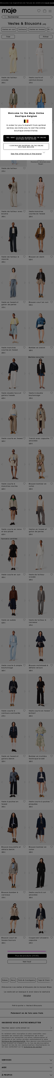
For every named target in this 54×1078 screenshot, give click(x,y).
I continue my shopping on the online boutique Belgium (27, 146)
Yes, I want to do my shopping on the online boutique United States (27, 138)
